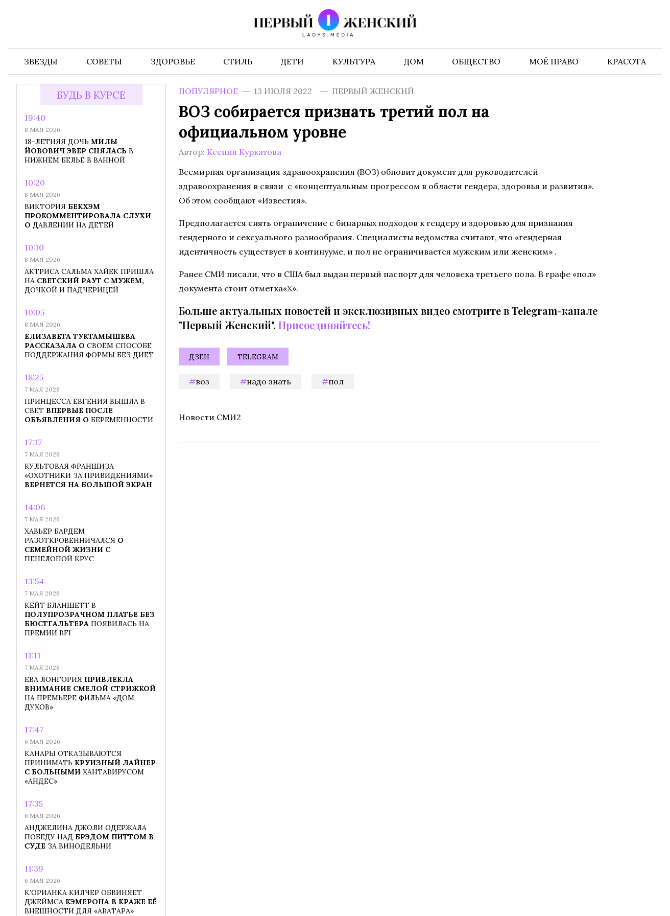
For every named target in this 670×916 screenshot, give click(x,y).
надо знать (269, 381)
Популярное (208, 91)
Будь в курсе (91, 94)
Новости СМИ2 (210, 417)
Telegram (257, 356)
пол (336, 381)
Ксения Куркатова (244, 152)
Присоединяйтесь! (324, 325)
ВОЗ (202, 381)
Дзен (199, 356)
